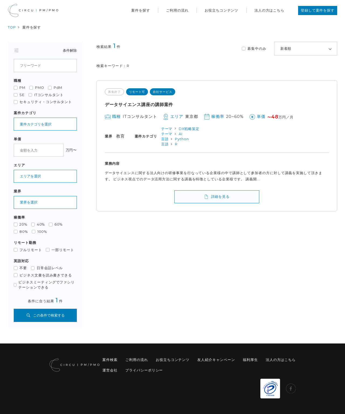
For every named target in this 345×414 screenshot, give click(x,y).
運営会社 (110, 370)
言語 (165, 139)
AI (180, 134)
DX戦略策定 (189, 129)
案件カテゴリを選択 (35, 124)
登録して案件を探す (317, 10)
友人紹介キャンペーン (216, 360)
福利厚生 (250, 360)
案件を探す (140, 10)
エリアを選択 (30, 176)
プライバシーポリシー (144, 370)
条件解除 (70, 50)
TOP (12, 27)
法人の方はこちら (269, 10)
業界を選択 (28, 202)
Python (182, 139)
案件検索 (110, 360)
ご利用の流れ (177, 10)
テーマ (166, 129)
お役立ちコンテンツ (221, 10)
